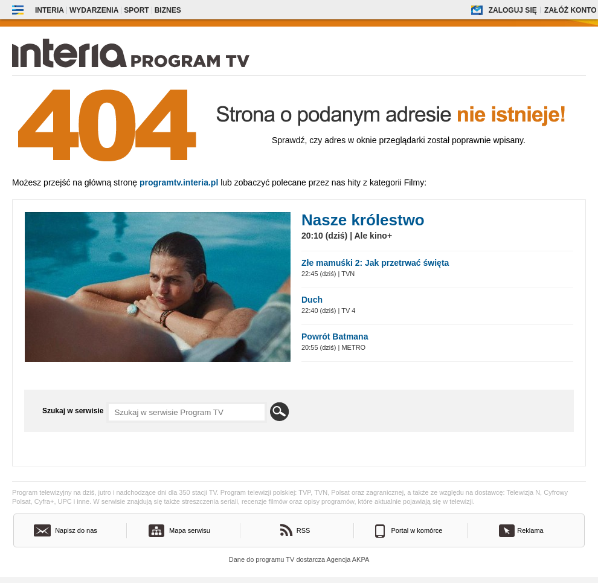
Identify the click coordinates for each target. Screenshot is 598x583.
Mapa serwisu (189, 530)
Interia (49, 10)
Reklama (530, 530)
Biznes (168, 10)
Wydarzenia (93, 10)
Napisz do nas (76, 530)
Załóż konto (570, 10)
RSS (303, 530)
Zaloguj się (513, 10)
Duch (312, 299)
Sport (136, 10)
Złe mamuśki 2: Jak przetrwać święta (375, 263)
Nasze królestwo (363, 220)
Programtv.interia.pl (179, 182)
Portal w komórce (417, 530)
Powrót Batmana (334, 336)
